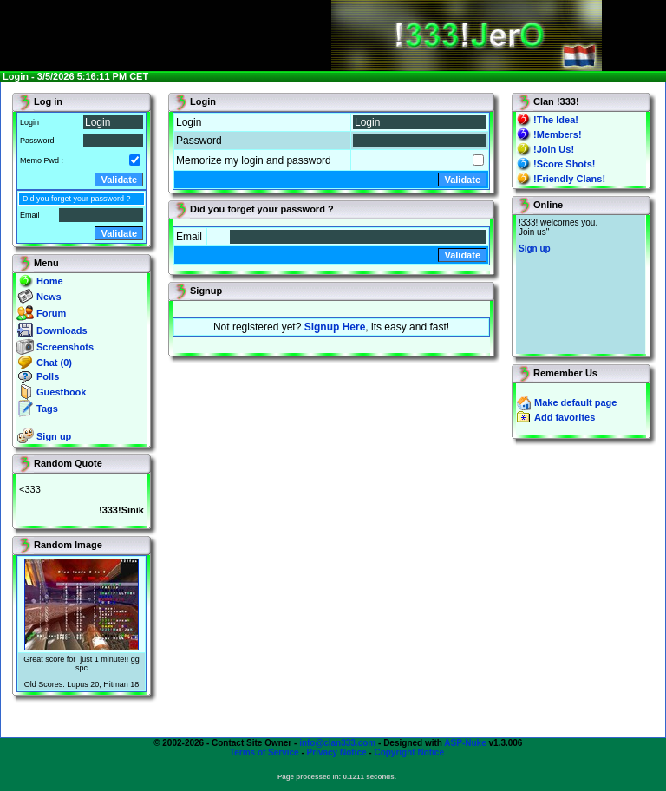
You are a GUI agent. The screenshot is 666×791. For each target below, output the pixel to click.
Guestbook (61, 392)
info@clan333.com (337, 743)
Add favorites (564, 417)
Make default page (575, 402)
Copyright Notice (409, 752)
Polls (47, 376)
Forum (51, 313)
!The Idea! (555, 119)
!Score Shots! (564, 164)
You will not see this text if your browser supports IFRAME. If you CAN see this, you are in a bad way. (580, 284)
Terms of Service (264, 752)
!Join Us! (553, 149)
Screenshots (65, 347)
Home (49, 281)
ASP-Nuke (465, 743)
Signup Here (335, 327)
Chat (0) (54, 362)
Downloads (62, 330)
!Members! (557, 134)
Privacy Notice (337, 752)
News (49, 296)
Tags (47, 408)
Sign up (53, 436)
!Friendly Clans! (569, 178)
